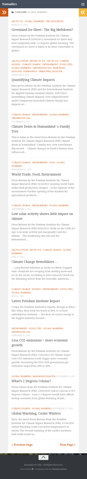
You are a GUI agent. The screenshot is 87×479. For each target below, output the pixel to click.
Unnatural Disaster (50, 71)
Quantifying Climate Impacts (33, 80)
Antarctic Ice (37, 61)
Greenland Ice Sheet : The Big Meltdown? (42, 30)
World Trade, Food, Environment (36, 174)
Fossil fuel (66, 64)
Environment (50, 64)
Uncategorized (55, 21)
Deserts (36, 289)
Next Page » (67, 444)
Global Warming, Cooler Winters (36, 413)
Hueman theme (59, 469)
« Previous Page (22, 444)
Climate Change (31, 64)
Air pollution (20, 61)
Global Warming (34, 21)
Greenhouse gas (42, 68)
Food (52, 162)
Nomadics (9, 4)
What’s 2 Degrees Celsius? (31, 381)
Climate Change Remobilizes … (35, 262)
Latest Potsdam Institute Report (36, 301)
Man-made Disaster (44, 376)
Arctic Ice (17, 21)
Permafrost (30, 71)
